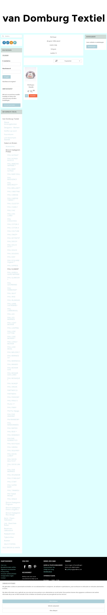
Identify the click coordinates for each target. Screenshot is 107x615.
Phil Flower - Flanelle (31, 86)
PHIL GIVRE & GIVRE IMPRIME (13, 273)
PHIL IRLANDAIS (13, 300)
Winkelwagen (92, 46)
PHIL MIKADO (12, 364)
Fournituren (8, 134)
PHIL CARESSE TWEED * (12, 199)
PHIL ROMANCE (13, 435)
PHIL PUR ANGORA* (11, 415)
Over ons (3, 565)
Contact (3, 578)
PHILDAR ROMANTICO (12, 439)
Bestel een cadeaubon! (8, 529)
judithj (69, 569)
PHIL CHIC (11, 210)
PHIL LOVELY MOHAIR (12, 343)
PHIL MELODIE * (13, 352)
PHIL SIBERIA (12, 447)
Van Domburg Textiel (10, 119)
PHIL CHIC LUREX (11, 215)
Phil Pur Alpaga (13, 411)
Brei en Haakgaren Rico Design (13, 514)
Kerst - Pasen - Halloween (9, 519)
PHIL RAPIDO (12, 428)
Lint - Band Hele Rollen (10, 524)
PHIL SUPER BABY (12, 486)
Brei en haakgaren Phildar (13, 151)
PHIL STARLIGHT (13, 478)
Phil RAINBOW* (13, 419)
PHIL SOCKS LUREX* (12, 455)
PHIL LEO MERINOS (11, 318)
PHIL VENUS (12, 499)
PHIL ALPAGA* (12, 155)
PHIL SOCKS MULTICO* (12, 460)
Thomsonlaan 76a (49, 567)
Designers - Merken (11, 127)
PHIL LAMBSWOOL (12, 310)
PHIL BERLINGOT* (12, 184)
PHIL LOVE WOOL (11, 348)
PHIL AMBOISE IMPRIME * (13, 165)
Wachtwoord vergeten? (9, 81)
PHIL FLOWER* (13, 269)
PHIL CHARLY (12, 207)
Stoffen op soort (10, 131)
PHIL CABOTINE (13, 191)
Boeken (7, 540)
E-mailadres (6, 61)
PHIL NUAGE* (12, 383)
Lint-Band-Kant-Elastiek (10, 139)
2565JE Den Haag (49, 569)
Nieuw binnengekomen (10, 123)
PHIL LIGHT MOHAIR (11, 324)
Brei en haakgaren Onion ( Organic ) (13, 509)
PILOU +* (11, 404)
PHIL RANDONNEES (13, 424)
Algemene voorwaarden (8, 569)
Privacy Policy (5, 571)
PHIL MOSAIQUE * (13, 379)
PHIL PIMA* (11, 407)
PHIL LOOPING (13, 328)
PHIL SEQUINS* (13, 450)
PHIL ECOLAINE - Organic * (13, 261)
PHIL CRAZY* (12, 234)
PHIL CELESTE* (13, 203)
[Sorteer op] (68, 61)
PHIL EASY (11, 257)
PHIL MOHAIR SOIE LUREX (12, 374)
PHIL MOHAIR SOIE (12, 369)
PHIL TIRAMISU (13, 490)
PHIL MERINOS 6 (13, 361)
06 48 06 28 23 (48, 571)
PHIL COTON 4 (13, 228)
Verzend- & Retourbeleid (8, 574)
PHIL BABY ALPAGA (11, 170)
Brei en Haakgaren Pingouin (13, 503)
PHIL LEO (11, 314)
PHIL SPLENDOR (13, 475)
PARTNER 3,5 (12, 390)
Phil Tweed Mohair (11, 495)
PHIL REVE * (12, 432)
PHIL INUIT (11, 293)
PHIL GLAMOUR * (13, 279)
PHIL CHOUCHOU (12, 220)
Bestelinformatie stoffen (8, 567)
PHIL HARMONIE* (12, 289)
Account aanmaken (9, 105)
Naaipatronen (9, 534)
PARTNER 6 (11, 394)
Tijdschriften (9, 537)
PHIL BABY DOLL (13, 174)
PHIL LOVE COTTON (11, 332)
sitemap (62, 611)
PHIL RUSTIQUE (13, 444)
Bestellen (33, 96)
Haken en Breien (10, 143)
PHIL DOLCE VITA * (12, 246)
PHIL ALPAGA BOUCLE (12, 159)
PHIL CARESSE (12, 195)
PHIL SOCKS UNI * (13, 465)
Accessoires (10, 146)
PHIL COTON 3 (13, 224)
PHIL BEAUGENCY (12, 179)
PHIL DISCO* (12, 241)
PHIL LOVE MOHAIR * (11, 338)
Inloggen (6, 77)
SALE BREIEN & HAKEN (11, 547)
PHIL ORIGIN (12, 387)
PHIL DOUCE (12, 250)
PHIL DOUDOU (13, 253)
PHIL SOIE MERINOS (11, 471)
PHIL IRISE (11, 297)
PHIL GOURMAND (12, 284)
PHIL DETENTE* (13, 238)
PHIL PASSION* (13, 397)
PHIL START (12, 482)
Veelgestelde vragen (7, 576)
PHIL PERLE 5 (12, 400)
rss (66, 611)
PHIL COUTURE (13, 231)
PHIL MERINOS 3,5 (13, 357)
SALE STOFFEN (9, 544)
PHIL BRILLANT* (13, 188)
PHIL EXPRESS (12, 265)
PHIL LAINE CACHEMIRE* (12, 305)
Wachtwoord (6, 68)
